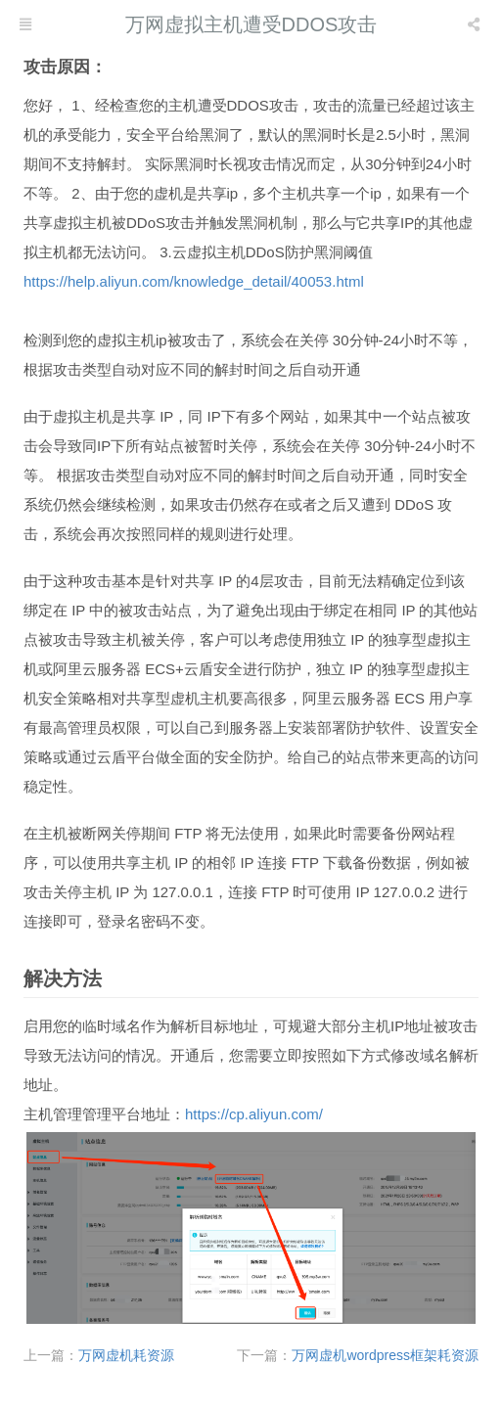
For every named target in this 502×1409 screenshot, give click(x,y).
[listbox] (475, 24)
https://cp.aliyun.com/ (254, 1114)
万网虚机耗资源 (126, 1355)
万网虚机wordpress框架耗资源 (385, 1355)
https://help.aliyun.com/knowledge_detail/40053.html (193, 281)
